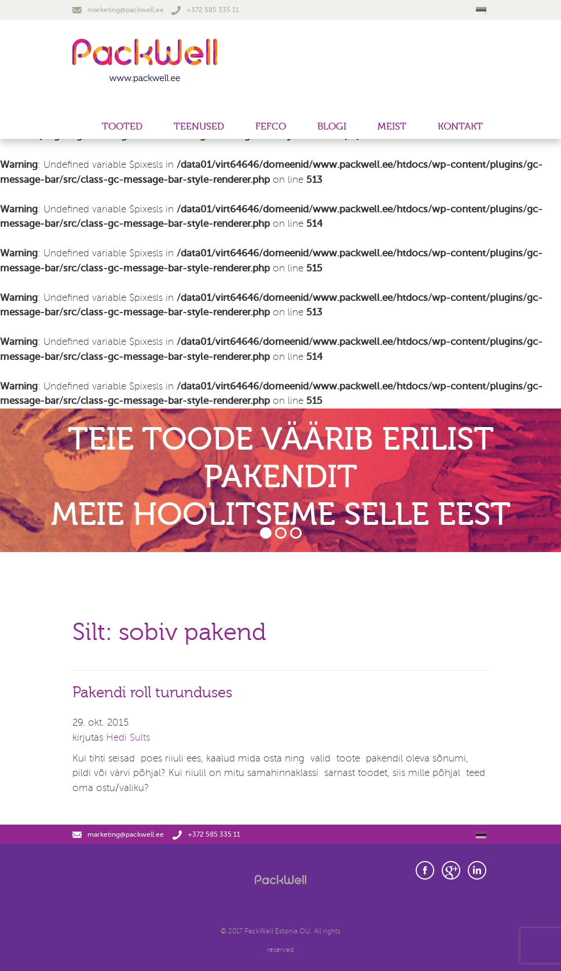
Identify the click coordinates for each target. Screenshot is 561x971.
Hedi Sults (128, 737)
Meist (391, 126)
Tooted (122, 126)
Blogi (331, 126)
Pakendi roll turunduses (152, 692)
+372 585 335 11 (205, 10)
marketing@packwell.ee (118, 10)
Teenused (199, 126)
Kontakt (460, 126)
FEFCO (270, 126)
